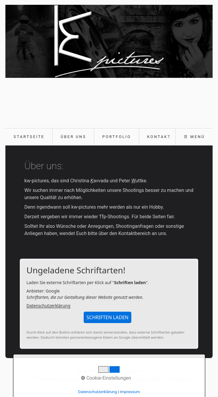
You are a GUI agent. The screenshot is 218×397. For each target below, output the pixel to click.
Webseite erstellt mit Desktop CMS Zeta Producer (140, 379)
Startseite (28, 136)
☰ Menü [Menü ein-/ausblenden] (194, 136)
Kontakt (159, 136)
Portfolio (116, 136)
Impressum (132, 371)
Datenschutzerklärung (48, 305)
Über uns (73, 136)
